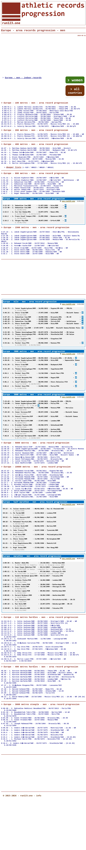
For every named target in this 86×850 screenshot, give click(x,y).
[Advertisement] (43, 57)
